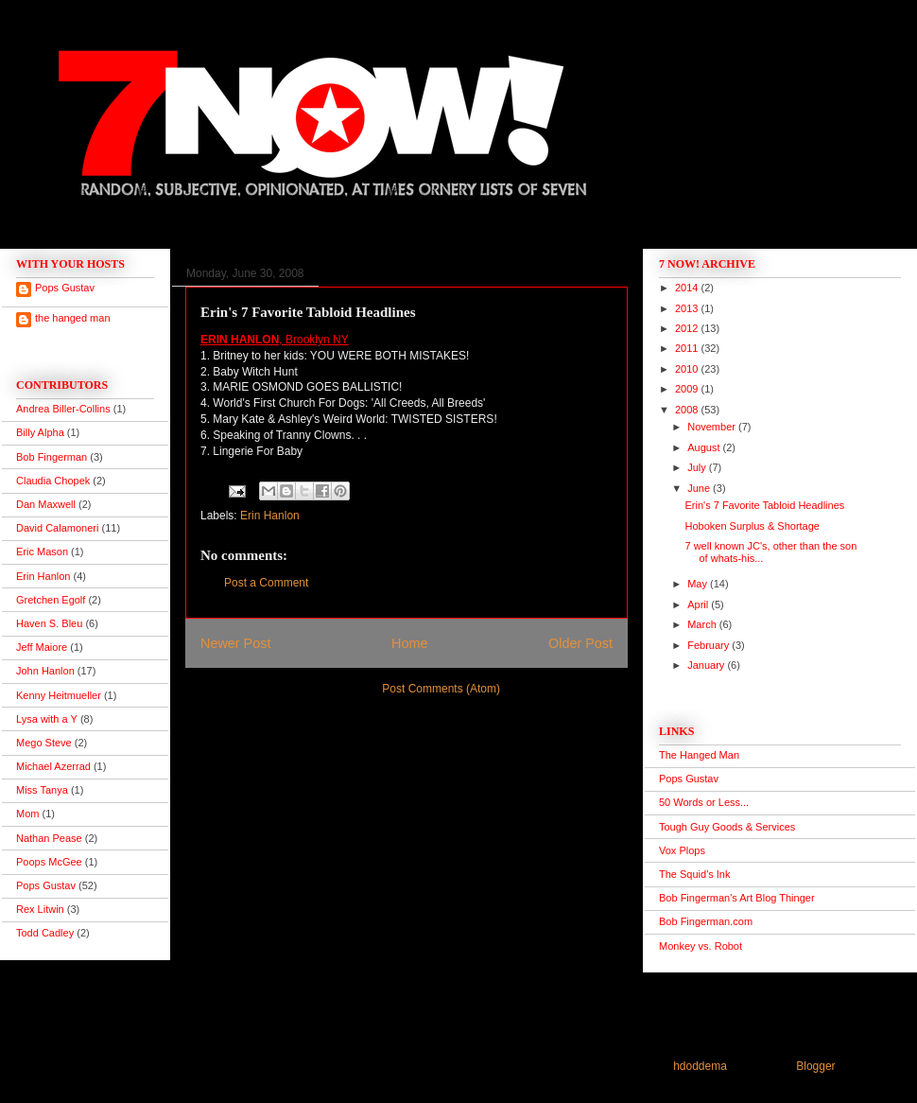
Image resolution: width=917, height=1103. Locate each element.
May (698, 583)
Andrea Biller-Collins (63, 408)
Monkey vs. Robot (700, 946)
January (707, 665)
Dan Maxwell (46, 504)
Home (409, 643)
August (704, 447)
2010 (688, 369)
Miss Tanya (42, 790)
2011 (688, 348)
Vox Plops (682, 850)
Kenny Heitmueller (58, 695)
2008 (688, 409)
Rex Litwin (40, 909)
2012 (688, 328)
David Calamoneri (57, 528)
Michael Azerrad (53, 766)
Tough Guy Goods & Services (727, 826)
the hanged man (73, 318)
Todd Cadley (45, 932)
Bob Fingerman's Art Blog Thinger (737, 897)
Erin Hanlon (270, 515)
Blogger (815, 1066)
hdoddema (700, 1066)
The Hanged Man (699, 755)
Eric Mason (42, 551)
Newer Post (235, 643)
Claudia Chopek (53, 480)
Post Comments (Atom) (441, 688)
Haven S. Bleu (49, 623)
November (712, 426)
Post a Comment (266, 582)
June (700, 488)
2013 (688, 308)
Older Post (580, 643)
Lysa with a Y (47, 719)
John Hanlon (45, 670)
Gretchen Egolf (50, 599)
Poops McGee (49, 861)
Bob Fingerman (51, 457)
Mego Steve (44, 742)
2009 (688, 388)
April (699, 604)
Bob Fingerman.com (706, 921)
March (703, 624)
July (698, 467)
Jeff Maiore (41, 647)
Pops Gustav (65, 287)
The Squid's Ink (694, 874)
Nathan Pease (49, 838)
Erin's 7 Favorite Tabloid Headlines (764, 505)
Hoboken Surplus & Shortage (751, 526)
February (709, 645)
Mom (27, 813)
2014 (688, 287)
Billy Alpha (40, 432)
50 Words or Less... (704, 802)
